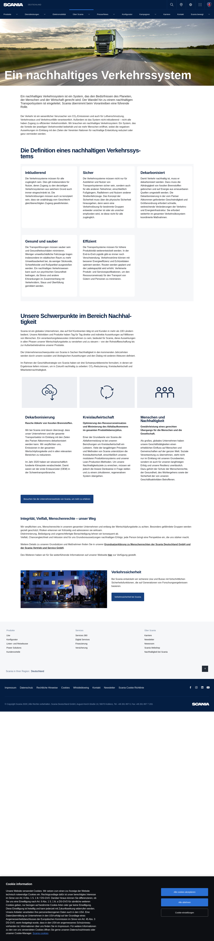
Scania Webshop (152, 648)
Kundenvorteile (13, 652)
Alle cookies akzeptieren (184, 892)
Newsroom (149, 643)
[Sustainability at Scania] (127, 597)
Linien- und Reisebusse (17, 643)
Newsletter (149, 639)
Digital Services (82, 639)
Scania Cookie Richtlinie (131, 687)
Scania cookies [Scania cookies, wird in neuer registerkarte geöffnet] (41, 933)
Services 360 (81, 635)
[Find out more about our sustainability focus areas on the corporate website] (57, 499)
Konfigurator (12, 639)
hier (110, 555)
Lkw (8, 635)
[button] (200, 4)
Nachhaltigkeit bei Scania (156, 652)
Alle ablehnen (184, 902)
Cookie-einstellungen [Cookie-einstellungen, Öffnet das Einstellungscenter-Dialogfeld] (184, 912)
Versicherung (81, 648)
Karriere (148, 635)
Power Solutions (13, 648)
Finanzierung (81, 643)
